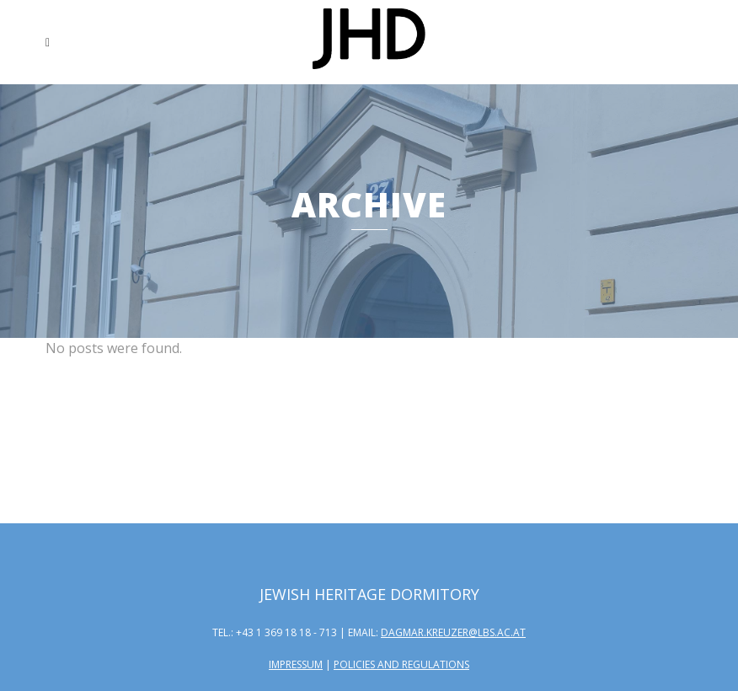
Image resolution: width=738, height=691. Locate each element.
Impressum (296, 664)
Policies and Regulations (401, 664)
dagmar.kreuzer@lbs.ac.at (453, 632)
